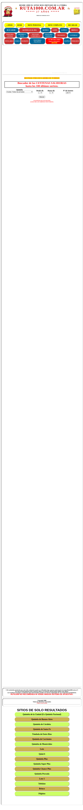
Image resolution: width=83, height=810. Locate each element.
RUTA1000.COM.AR (42, 8)
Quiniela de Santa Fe (42, 729)
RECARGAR (72, 25)
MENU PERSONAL (34, 25)
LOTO (55, 30)
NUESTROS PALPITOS (37, 41)
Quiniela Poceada (42, 774)
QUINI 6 (46, 30)
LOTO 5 (64, 30)
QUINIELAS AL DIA (29, 30)
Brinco (42, 789)
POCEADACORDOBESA (35, 35)
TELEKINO (61, 35)
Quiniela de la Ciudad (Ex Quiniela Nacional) (42, 714)
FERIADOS (75, 41)
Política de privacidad (42, 703)
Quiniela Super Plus (41, 764)
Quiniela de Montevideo (42, 744)
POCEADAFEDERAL (48, 35)
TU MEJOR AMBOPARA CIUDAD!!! (54, 41)
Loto (42, 749)
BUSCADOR (11, 30)
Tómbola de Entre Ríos (42, 734)
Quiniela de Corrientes (42, 739)
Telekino (41, 784)
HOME (19, 25)
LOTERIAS (73, 35)
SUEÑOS (67, 41)
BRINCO (74, 30)
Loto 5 (42, 779)
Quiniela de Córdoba (42, 724)
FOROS (17, 41)
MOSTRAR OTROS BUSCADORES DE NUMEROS (42, 78)
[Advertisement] (34, 59)
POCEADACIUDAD (9, 35)
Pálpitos (42, 793)
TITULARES (9, 41)
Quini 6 (42, 754)
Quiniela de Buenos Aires (42, 719)
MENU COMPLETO (55, 25)
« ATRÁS (9, 25)
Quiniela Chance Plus (42, 769)
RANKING (25, 41)
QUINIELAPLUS (22, 35)
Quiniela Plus (42, 759)
